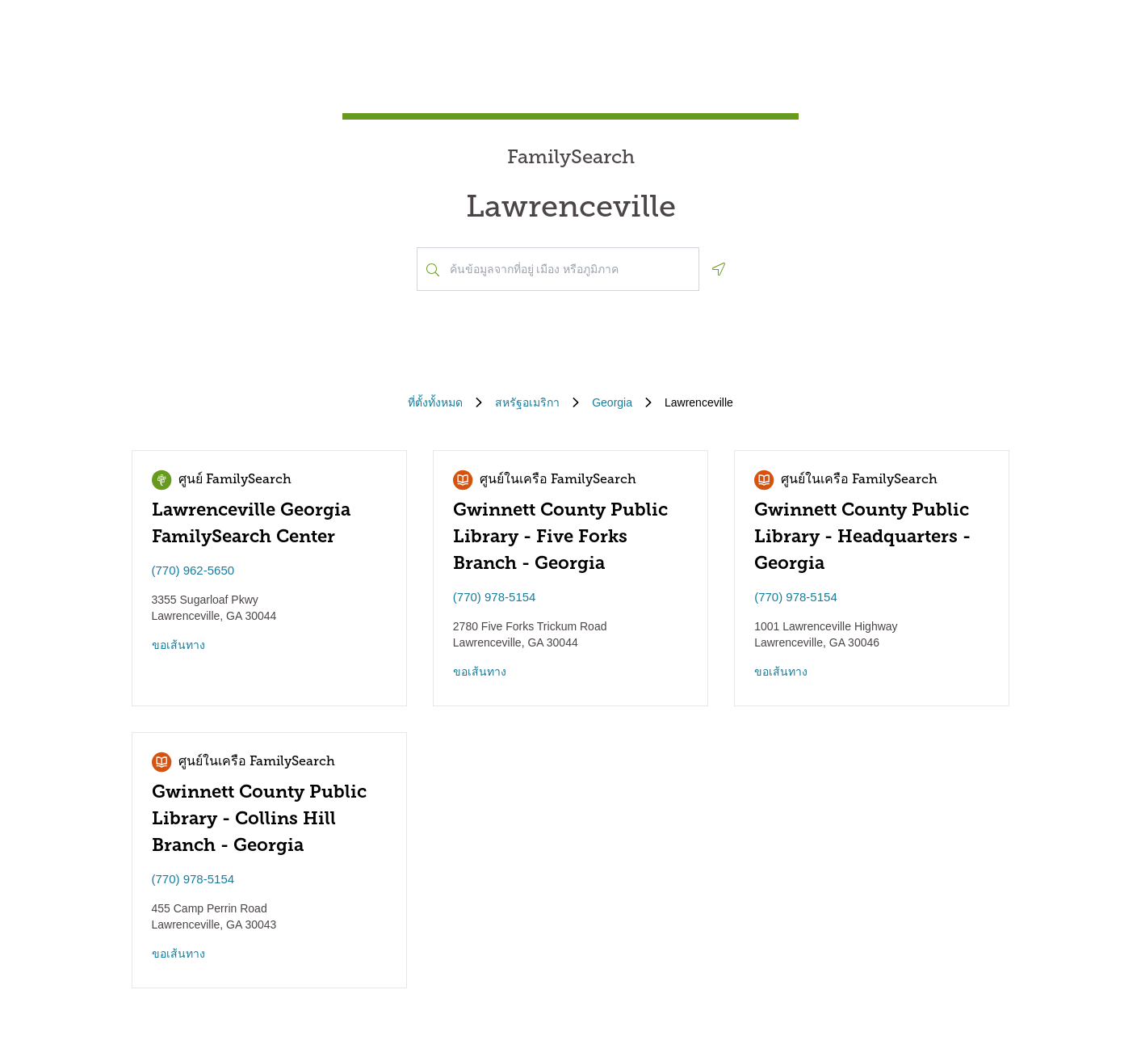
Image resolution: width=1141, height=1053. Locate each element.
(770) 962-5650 (193, 570)
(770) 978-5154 (494, 597)
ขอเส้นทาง (178, 644)
